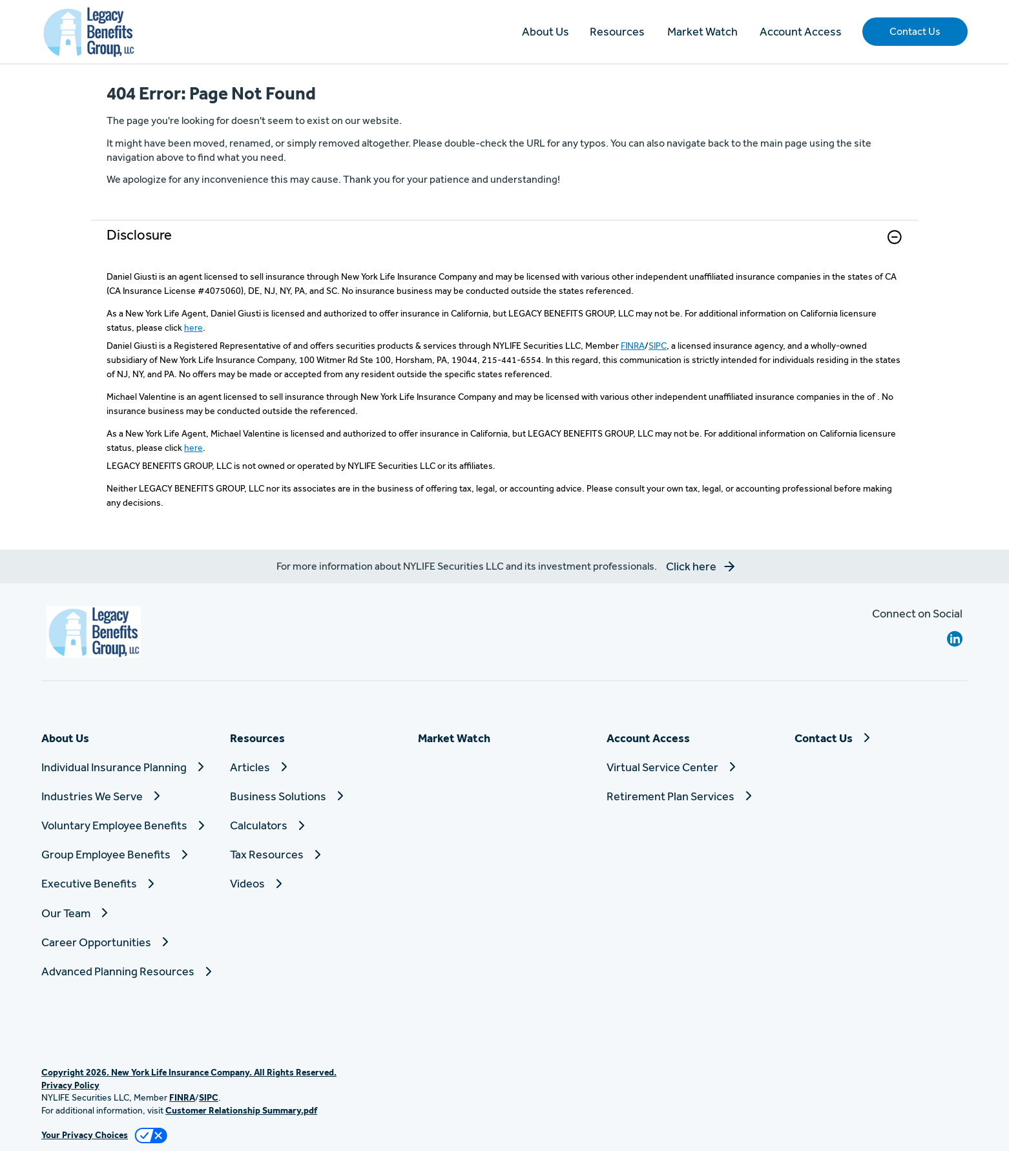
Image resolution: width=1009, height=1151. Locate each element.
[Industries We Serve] (127, 796)
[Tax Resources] (316, 854)
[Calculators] (316, 825)
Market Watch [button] (702, 31)
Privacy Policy (70, 1085)
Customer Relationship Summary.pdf (241, 1110)
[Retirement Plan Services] (693, 796)
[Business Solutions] (316, 796)
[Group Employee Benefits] (127, 854)
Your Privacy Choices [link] (84, 1135)
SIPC (658, 345)
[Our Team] (127, 913)
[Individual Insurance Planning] (127, 767)
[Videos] (316, 883)
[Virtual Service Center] (693, 767)
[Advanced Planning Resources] (127, 971)
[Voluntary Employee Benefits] (127, 825)
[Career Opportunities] (127, 942)
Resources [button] (617, 31)
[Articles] (316, 767)
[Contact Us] (881, 738)
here (193, 327)
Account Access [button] (801, 31)
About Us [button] (545, 31)
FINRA (633, 345)
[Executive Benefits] (127, 883)
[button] (915, 31)
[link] (504, 245)
